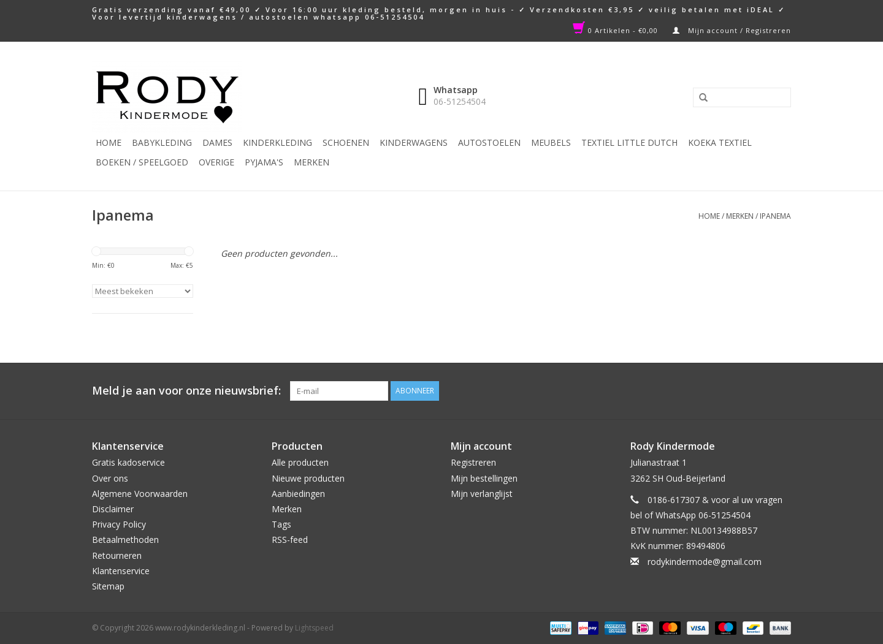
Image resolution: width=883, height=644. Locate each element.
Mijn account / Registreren (732, 30)
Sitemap (108, 586)
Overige (216, 162)
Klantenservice (121, 571)
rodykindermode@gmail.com (705, 561)
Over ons (110, 478)
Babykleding (162, 142)
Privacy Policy (119, 524)
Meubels (551, 142)
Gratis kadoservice (128, 462)
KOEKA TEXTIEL (720, 142)
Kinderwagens (414, 142)
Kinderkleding (277, 142)
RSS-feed (290, 539)
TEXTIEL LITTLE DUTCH (629, 142)
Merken (311, 162)
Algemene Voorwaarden (140, 493)
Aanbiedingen (298, 493)
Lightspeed (314, 628)
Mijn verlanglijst (482, 493)
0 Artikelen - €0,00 (616, 30)
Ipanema (775, 216)
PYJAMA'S (264, 162)
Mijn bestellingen (484, 478)
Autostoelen (489, 142)
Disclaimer (113, 509)
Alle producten (300, 462)
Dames (217, 142)
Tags (281, 524)
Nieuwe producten (308, 478)
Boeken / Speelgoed (142, 162)
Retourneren (117, 555)
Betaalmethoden (125, 539)
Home (108, 142)
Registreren (473, 462)
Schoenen (346, 142)
